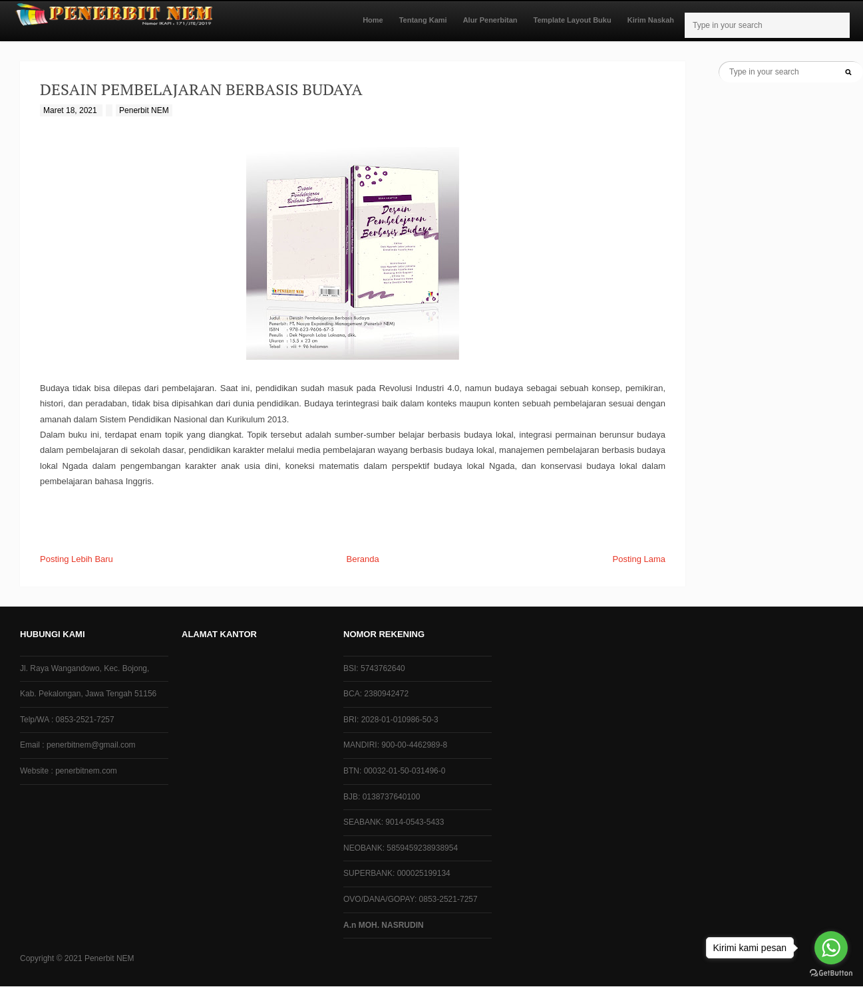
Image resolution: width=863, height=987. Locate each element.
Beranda (363, 559)
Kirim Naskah (650, 20)
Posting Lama (639, 559)
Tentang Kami (423, 20)
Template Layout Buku (572, 20)
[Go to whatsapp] (831, 947)
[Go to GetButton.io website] (831, 973)
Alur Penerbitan (490, 20)
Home (373, 20)
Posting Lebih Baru (76, 559)
